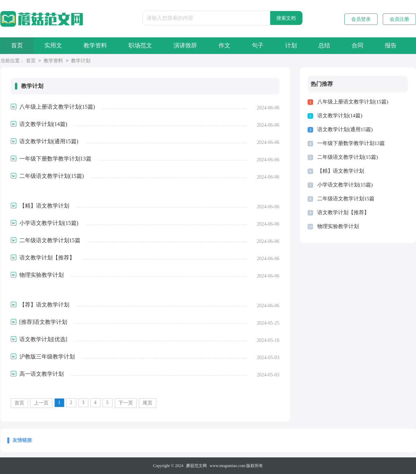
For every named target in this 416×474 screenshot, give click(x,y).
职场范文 (140, 45)
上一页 (41, 402)
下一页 (125, 402)
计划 (291, 45)
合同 (357, 45)
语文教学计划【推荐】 (343, 212)
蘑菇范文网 (196, 465)
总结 (324, 45)
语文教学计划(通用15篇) (345, 129)
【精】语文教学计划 (340, 171)
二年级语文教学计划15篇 (345, 198)
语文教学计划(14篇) (339, 115)
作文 (224, 45)
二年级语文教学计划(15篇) (347, 157)
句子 (258, 45)
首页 (17, 45)
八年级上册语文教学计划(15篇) (352, 101)
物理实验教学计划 (338, 226)
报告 (391, 45)
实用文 (53, 45)
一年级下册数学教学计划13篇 (351, 143)
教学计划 (80, 61)
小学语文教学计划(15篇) (345, 185)
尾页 (147, 402)
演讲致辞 (185, 45)
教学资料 (95, 45)
